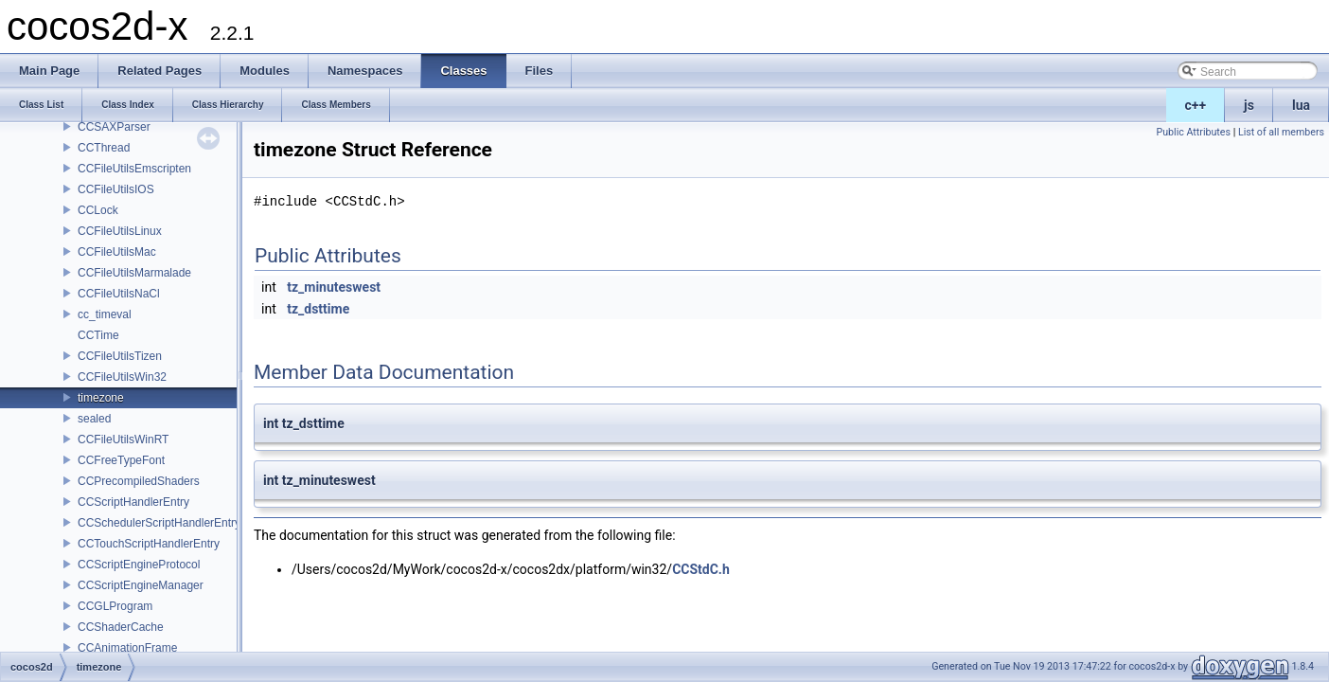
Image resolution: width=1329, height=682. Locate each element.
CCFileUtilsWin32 (122, 377)
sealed (94, 418)
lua (1301, 105)
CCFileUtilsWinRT (123, 439)
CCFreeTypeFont (121, 460)
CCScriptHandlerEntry (133, 502)
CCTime (98, 335)
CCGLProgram (115, 606)
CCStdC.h (701, 569)
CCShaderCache (121, 627)
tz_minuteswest (334, 287)
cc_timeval (105, 314)
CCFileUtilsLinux (120, 231)
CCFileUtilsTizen (120, 356)
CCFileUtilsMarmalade (134, 272)
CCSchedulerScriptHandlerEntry (159, 522)
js (1249, 105)
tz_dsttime (318, 308)
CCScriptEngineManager (141, 585)
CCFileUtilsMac (117, 252)
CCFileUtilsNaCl (119, 293)
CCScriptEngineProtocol (139, 564)
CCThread (104, 147)
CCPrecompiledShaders (139, 481)
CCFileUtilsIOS (116, 189)
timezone (101, 397)
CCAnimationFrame (127, 648)
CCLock (98, 210)
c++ (1196, 105)
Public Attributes (1193, 132)
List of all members (1281, 132)
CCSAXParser (114, 127)
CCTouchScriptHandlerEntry (149, 543)
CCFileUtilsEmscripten (134, 168)
